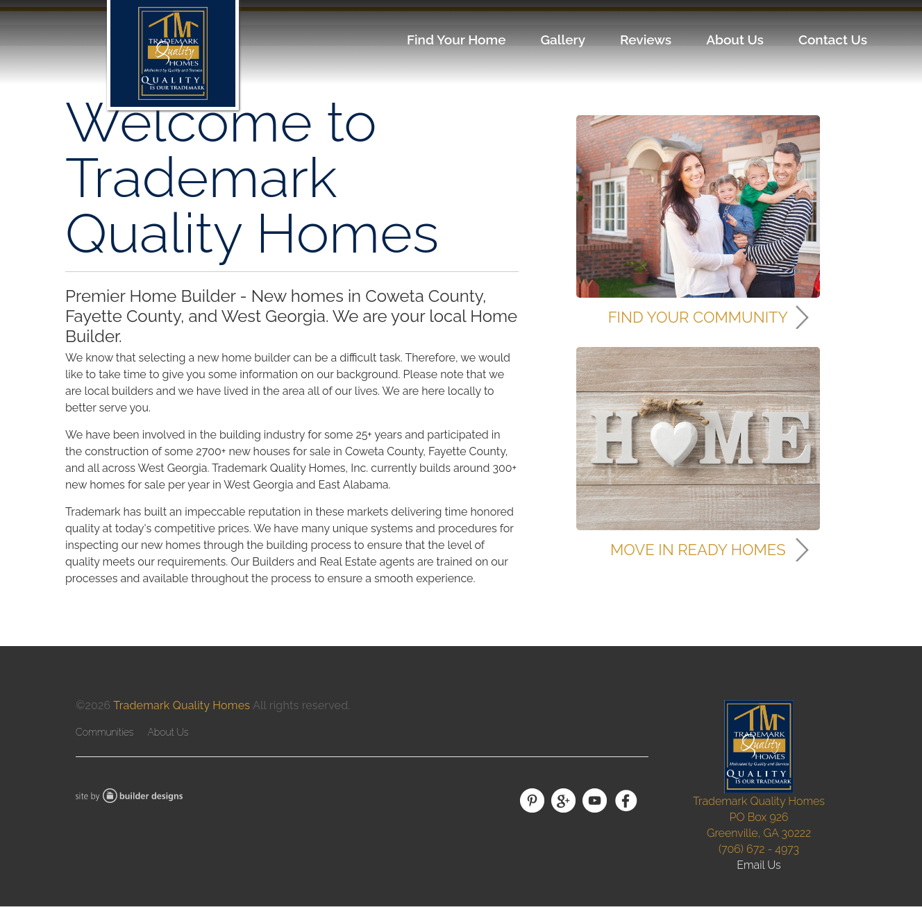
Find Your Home (456, 39)
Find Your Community (698, 317)
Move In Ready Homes (697, 550)
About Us (735, 39)
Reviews (645, 39)
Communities (104, 732)
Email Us (759, 865)
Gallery (562, 39)
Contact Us (832, 39)
